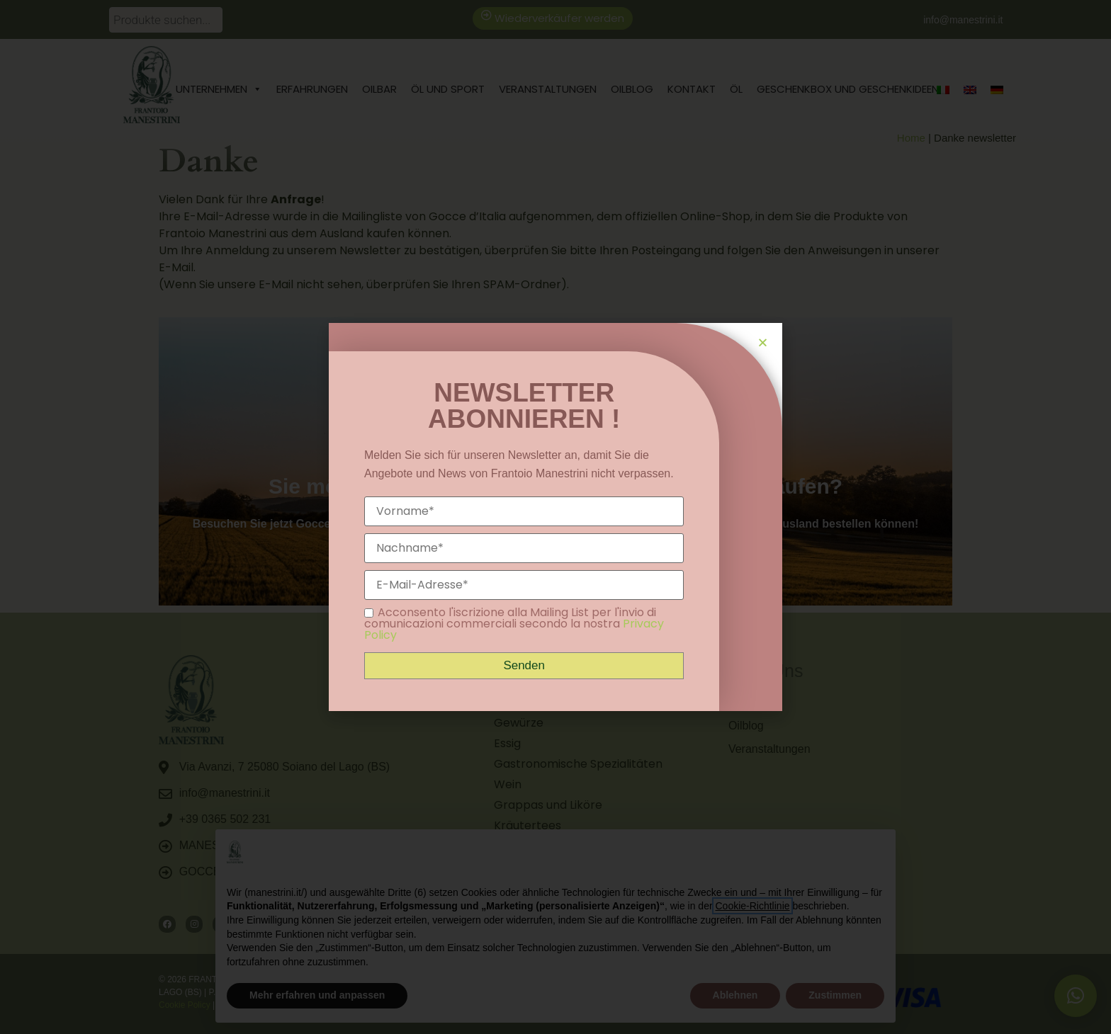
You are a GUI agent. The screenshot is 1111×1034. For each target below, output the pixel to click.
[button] (762, 342)
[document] (555, 517)
